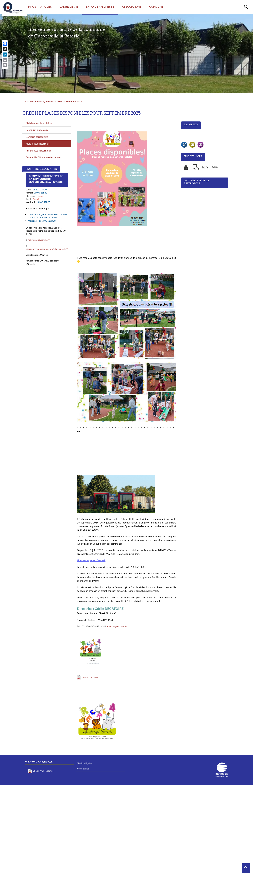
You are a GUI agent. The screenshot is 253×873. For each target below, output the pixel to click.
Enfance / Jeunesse (45, 101)
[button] (246, 868)
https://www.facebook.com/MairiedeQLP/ (47, 248)
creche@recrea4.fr (117, 626)
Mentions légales (84, 763)
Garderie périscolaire (37, 136)
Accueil (29, 101)
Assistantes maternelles (38, 150)
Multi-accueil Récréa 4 (70, 101)
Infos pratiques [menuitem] (40, 6)
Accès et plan (83, 769)
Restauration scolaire (37, 129)
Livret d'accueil (90, 677)
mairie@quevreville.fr (39, 239)
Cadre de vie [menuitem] (69, 6)
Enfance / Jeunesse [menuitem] (100, 6)
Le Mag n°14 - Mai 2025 (43, 771)
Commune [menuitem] (156, 6)
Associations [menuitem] (132, 6)
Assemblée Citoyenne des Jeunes (43, 157)
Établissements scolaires (39, 123)
